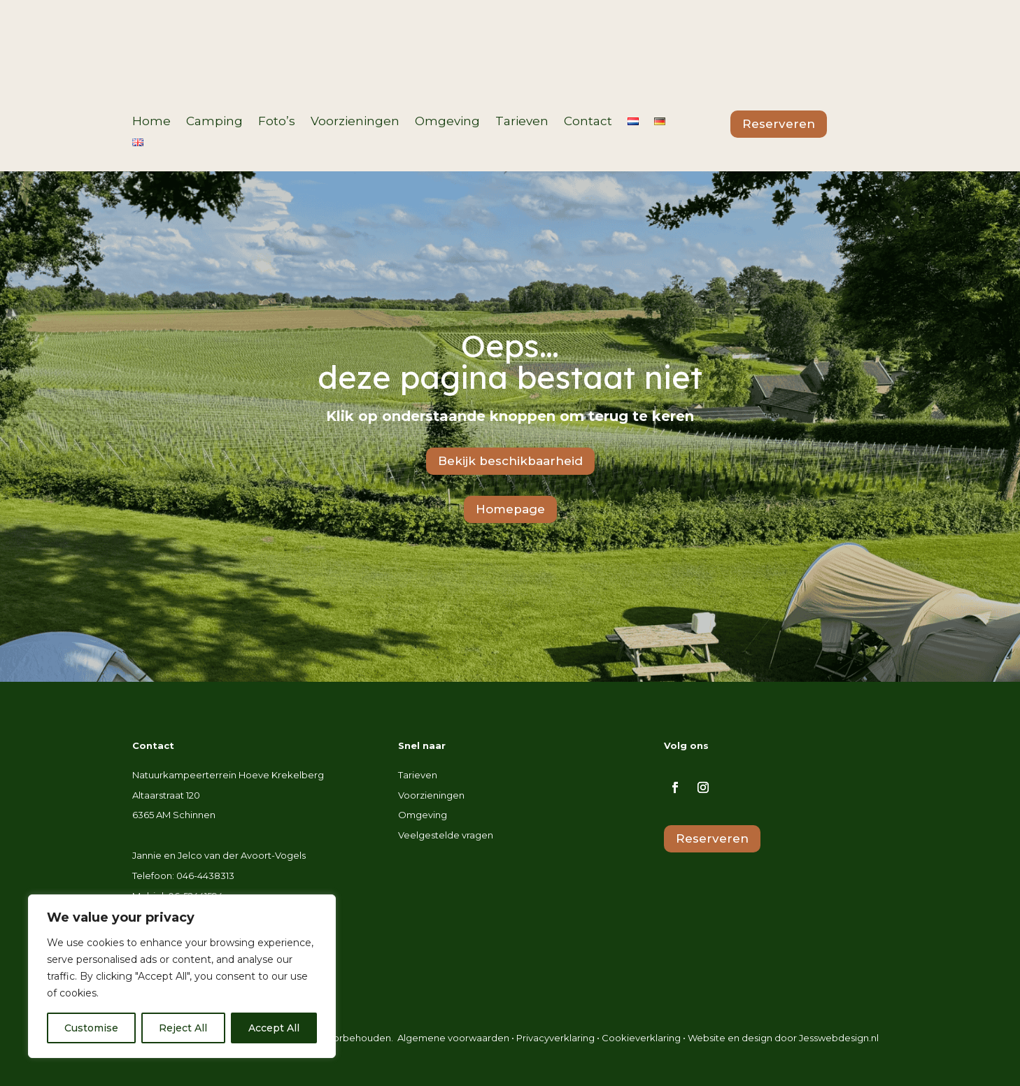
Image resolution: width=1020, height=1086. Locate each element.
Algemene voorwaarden (453, 1037)
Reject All (183, 1028)
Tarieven (521, 122)
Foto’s (276, 122)
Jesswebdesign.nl (839, 1037)
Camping (214, 122)
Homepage (510, 509)
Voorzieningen (355, 122)
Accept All (273, 1028)
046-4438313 (205, 875)
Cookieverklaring (641, 1037)
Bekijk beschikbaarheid (510, 461)
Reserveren (778, 124)
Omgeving (447, 122)
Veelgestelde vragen (445, 835)
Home (151, 122)
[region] (182, 976)
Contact (588, 122)
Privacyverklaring (555, 1037)
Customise (91, 1028)
